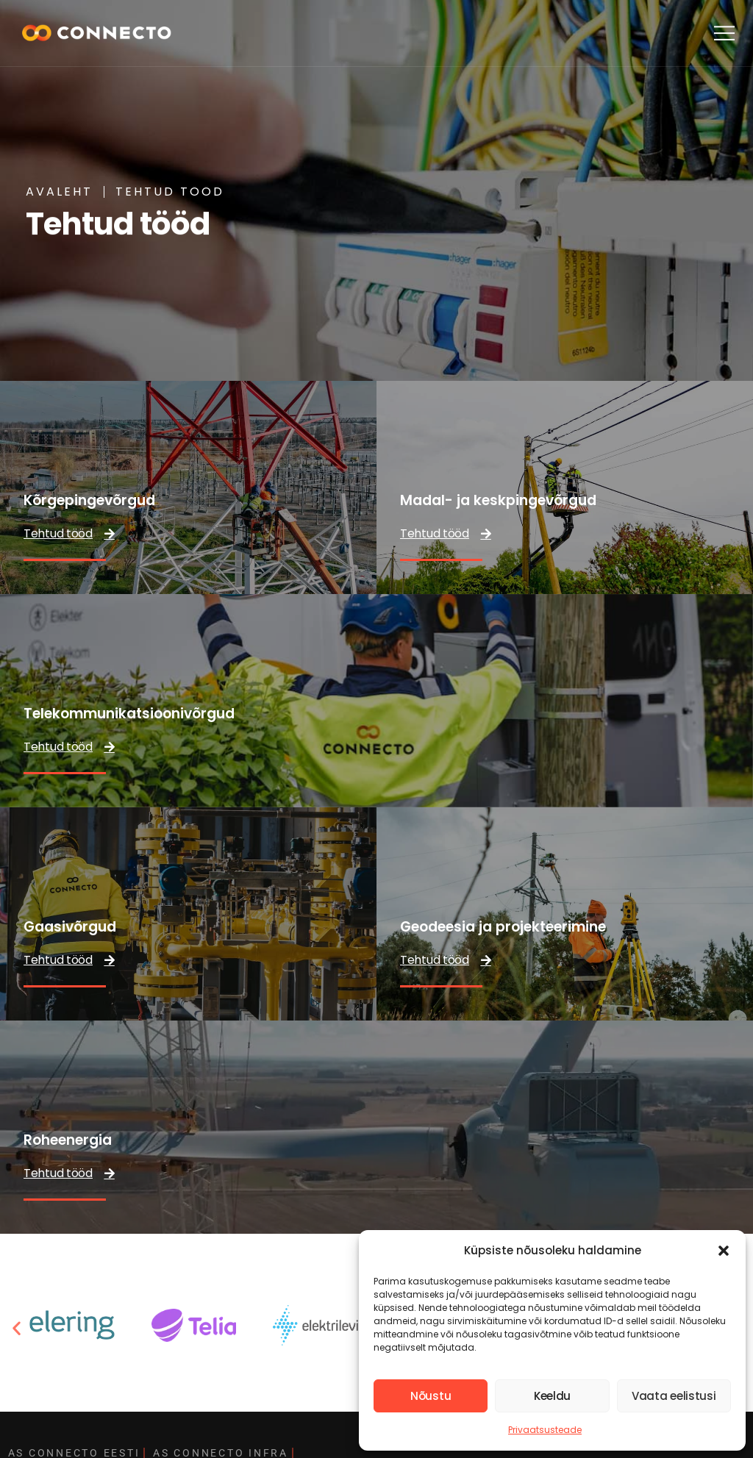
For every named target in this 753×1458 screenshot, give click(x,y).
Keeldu (552, 1396)
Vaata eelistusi (674, 1396)
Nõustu (430, 1396)
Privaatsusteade (545, 1429)
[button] (723, 1250)
